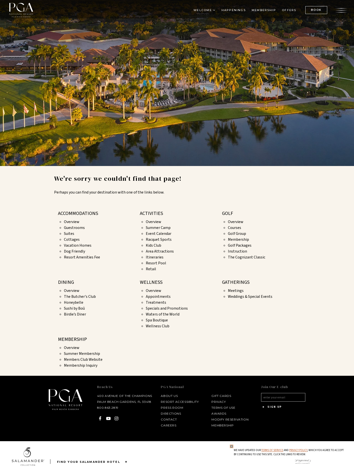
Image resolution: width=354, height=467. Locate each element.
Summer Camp (158, 227)
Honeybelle (73, 302)
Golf (227, 213)
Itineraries (154, 257)
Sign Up (270, 407)
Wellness (151, 282)
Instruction (237, 251)
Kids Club (153, 245)
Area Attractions (160, 251)
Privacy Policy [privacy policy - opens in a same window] (297, 450)
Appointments (158, 296)
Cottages (72, 239)
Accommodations (78, 213)
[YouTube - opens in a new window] (103, 418)
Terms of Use (220, 407)
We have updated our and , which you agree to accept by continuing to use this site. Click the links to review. (288, 452)
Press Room (169, 407)
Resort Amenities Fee (82, 257)
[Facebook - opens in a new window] (95, 418)
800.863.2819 (103, 407)
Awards (215, 413)
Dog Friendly (74, 251)
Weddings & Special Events (250, 296)
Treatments (156, 302)
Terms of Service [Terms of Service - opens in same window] (271, 450)
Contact (166, 419)
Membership (238, 239)
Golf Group (237, 233)
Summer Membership (82, 353)
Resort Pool (156, 263)
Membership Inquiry (80, 365)
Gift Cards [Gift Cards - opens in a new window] (218, 396)
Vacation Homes (77, 245)
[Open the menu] (338, 13)
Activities (151, 213)
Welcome (199, 13)
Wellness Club (157, 326)
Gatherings (236, 282)
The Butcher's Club (80, 296)
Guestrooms (74, 227)
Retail (151, 269)
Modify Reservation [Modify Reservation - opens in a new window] (227, 419)
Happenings (230, 13)
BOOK (313, 13)
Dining (66, 282)
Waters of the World (162, 314)
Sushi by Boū (74, 308)
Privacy (215, 402)
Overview (71, 222)
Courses (234, 227)
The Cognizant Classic (246, 257)
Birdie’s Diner (75, 314)
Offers (286, 13)
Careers (165, 425)
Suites (69, 233)
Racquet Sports (159, 239)
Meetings (236, 290)
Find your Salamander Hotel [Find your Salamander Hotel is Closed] (93, 461)
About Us (166, 396)
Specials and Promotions (167, 308)
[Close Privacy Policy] (231, 446)
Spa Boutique (157, 320)
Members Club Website (83, 359)
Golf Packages (239, 245)
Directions (168, 413)
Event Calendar (158, 233)
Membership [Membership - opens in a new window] (261, 13)
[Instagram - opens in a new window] (111, 418)
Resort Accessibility (177, 402)
